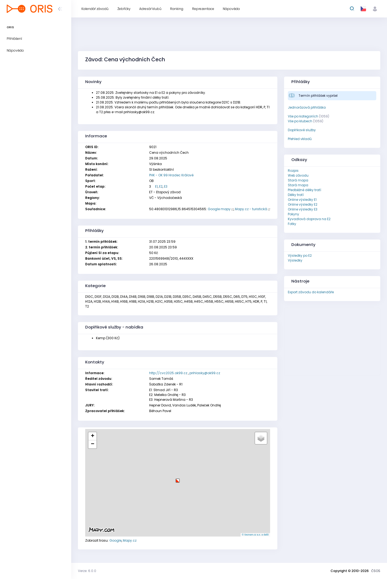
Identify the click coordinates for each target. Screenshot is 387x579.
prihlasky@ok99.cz (204, 373)
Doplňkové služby (302, 130)
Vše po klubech (300, 121)
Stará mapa (298, 180)
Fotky (292, 223)
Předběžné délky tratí (304, 190)
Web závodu (298, 175)
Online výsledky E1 (302, 199)
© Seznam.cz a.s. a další (255, 534)
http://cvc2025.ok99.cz (168, 373)
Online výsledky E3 (302, 209)
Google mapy (219, 209)
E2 (161, 186)
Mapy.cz (130, 540)
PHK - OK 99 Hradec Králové (171, 175)
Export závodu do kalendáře (311, 292)
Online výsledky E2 (302, 204)
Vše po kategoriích (303, 116)
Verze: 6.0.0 (87, 571)
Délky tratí (296, 194)
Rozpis (293, 170)
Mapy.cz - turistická (251, 209)
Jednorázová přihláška (307, 107)
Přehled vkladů (300, 139)
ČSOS (375, 571)
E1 (156, 186)
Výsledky (295, 260)
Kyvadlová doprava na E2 (309, 219)
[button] (178, 478)
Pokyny (293, 214)
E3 (165, 186)
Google (115, 540)
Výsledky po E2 (300, 255)
